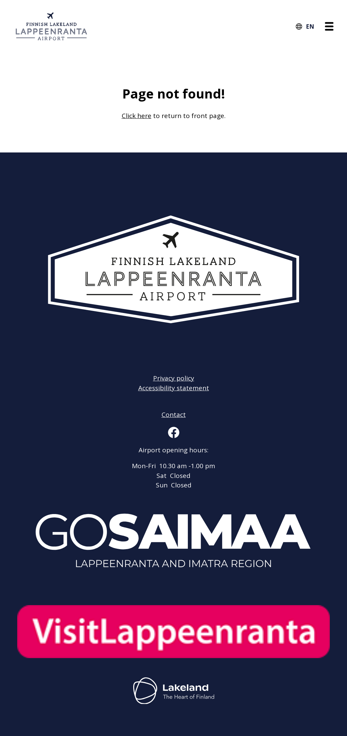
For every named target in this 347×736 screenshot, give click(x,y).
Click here (136, 115)
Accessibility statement (173, 388)
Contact (174, 414)
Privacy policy (173, 378)
